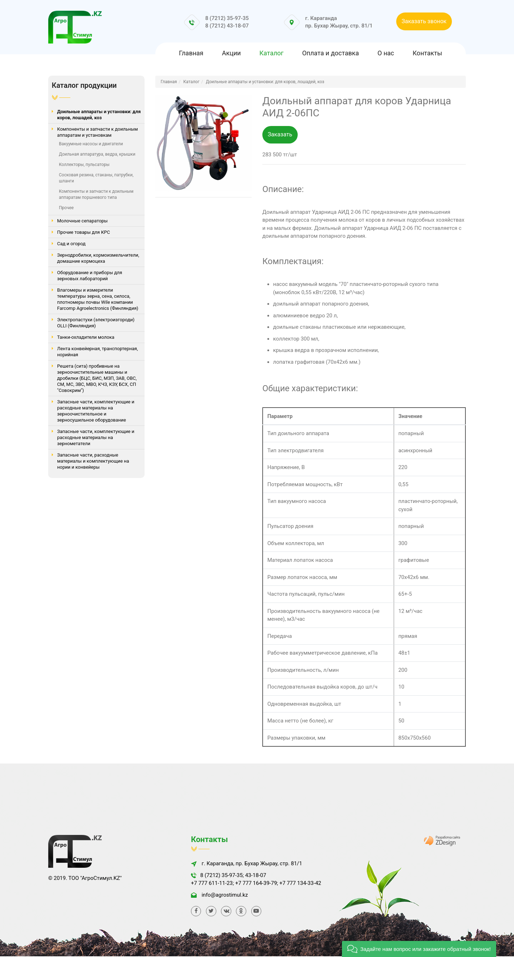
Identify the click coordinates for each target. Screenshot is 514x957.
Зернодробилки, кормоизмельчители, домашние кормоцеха (98, 258)
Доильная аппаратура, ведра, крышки (97, 154)
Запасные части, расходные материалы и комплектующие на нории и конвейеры (93, 461)
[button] (419, 949)
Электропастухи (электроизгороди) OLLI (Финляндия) (96, 322)
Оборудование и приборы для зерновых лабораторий (89, 275)
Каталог (271, 53)
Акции (231, 53)
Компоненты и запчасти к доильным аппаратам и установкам (97, 132)
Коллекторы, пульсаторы (84, 164)
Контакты (427, 53)
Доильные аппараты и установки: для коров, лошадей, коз (99, 114)
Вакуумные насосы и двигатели (91, 143)
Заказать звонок (424, 21)
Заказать (280, 134)
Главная (191, 53)
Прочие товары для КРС (83, 232)
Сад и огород (71, 243)
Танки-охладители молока (85, 337)
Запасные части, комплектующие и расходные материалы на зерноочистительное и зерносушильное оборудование (95, 411)
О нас (386, 53)
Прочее (66, 207)
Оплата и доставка (330, 53)
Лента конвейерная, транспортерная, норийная (97, 351)
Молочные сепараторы (82, 220)
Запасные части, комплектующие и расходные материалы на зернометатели (95, 437)
